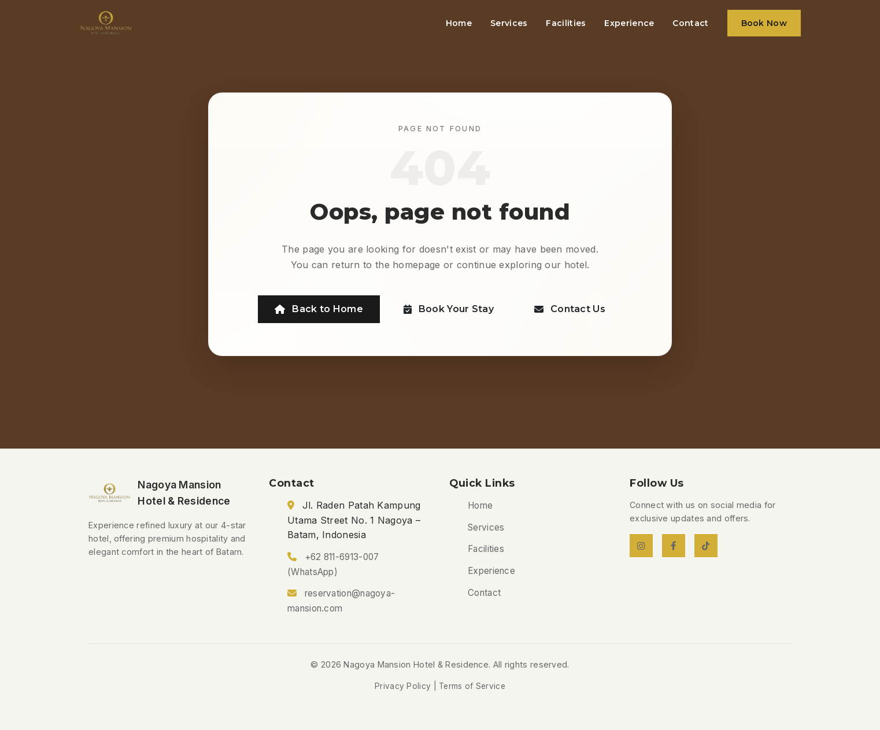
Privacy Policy (403, 686)
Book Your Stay (449, 308)
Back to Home (319, 308)
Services (508, 23)
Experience (629, 23)
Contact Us (569, 308)
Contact (690, 23)
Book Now (764, 23)
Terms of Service (472, 686)
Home (459, 23)
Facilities (566, 23)
